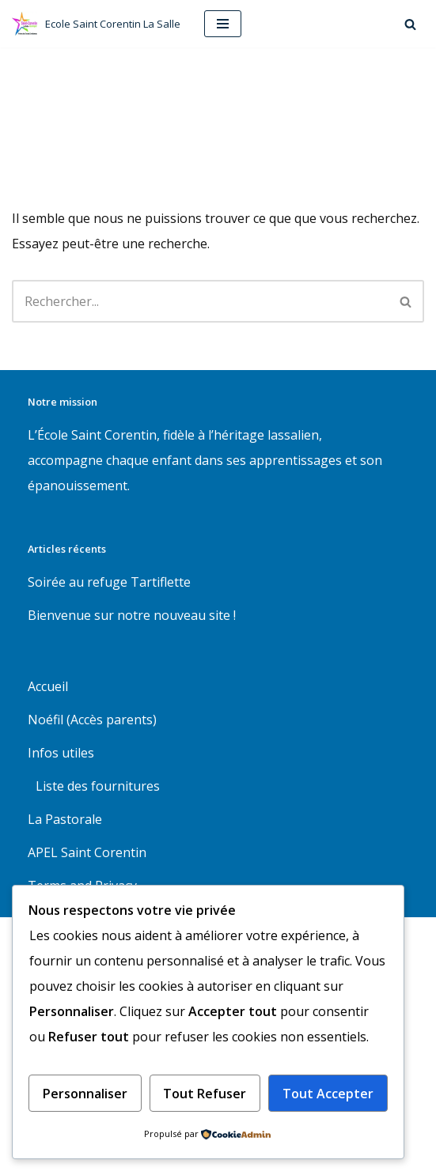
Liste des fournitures (98, 786)
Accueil (48, 686)
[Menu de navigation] (222, 23)
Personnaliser (85, 1093)
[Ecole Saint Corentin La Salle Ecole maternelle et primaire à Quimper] (96, 23)
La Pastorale (65, 819)
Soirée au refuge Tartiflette (109, 582)
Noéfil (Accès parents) (92, 719)
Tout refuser (204, 1093)
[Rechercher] (410, 24)
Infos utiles (61, 752)
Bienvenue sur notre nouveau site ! (132, 615)
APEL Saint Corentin (87, 852)
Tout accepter (327, 1093)
